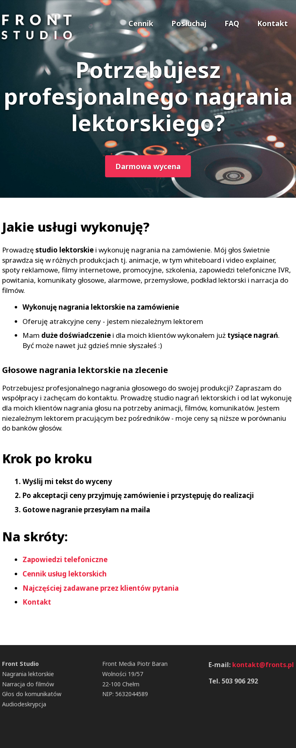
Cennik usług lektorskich (64, 573)
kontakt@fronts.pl (263, 664)
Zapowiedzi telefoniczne (65, 559)
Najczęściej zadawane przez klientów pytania (100, 588)
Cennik (140, 23)
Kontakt (272, 23)
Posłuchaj (188, 23)
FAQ (231, 23)
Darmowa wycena (148, 166)
